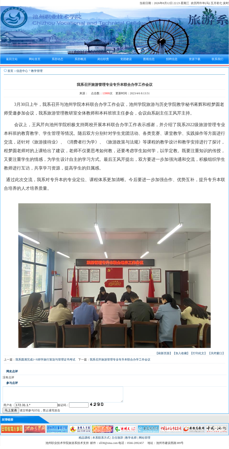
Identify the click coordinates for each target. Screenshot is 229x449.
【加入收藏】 (181, 353)
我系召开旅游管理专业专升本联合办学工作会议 (120, 359)
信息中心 (22, 71)
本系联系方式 (101, 440)
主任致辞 (117, 440)
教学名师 (131, 440)
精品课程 (84, 440)
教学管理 (37, 71)
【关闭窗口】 (216, 353)
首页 (10, 71)
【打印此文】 (198, 353)
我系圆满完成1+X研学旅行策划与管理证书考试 (45, 359)
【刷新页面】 (163, 353)
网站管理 (144, 440)
